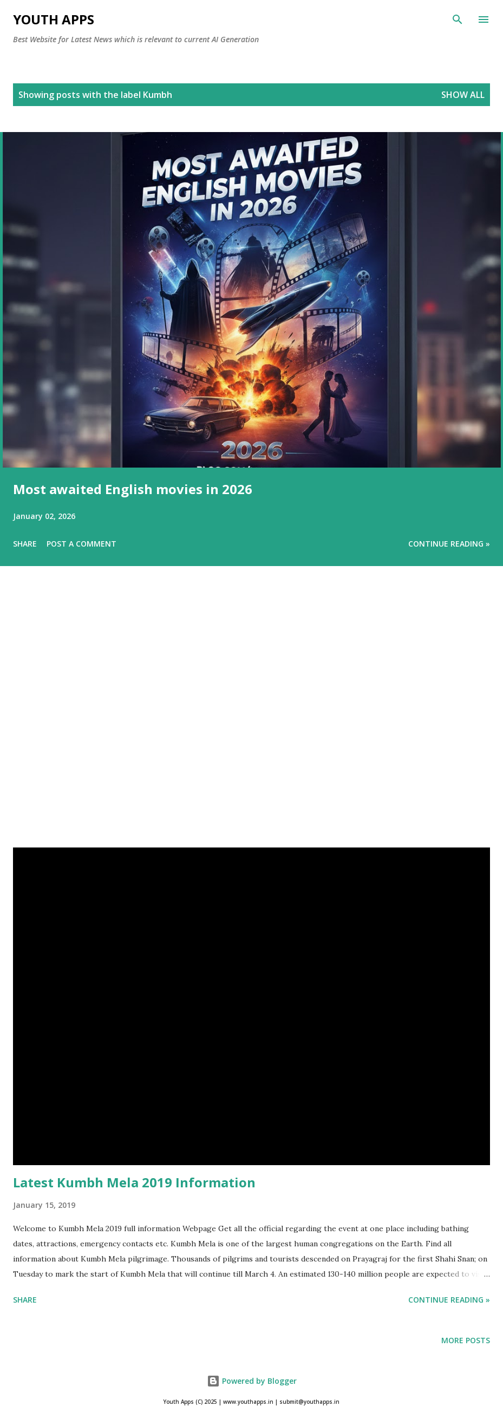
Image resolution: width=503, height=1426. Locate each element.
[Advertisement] (251, 721)
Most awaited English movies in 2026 (132, 489)
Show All (463, 95)
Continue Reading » (449, 543)
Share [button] (25, 543)
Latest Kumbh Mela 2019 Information (134, 1182)
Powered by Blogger (252, 1381)
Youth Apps (53, 19)
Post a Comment (81, 543)
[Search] (457, 19)
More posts (465, 1340)
